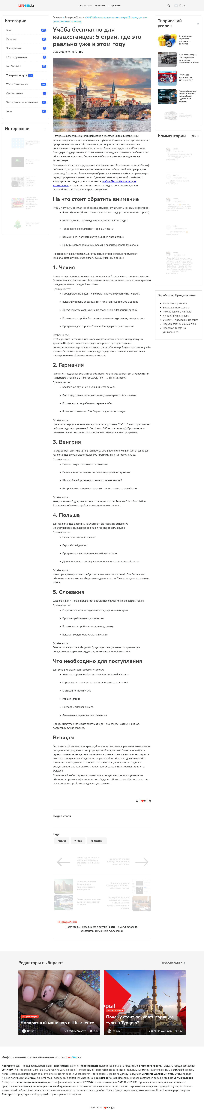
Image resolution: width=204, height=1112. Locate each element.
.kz (26, 5)
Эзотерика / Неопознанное (22, 102)
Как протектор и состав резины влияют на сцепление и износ (189, 58)
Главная (57, 17)
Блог (9, 30)
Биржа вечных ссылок (176, 307)
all (195, 136)
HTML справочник (16, 57)
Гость (180, 5)
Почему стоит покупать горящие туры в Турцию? (144, 1020)
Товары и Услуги (16, 75)
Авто (9, 111)
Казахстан (96, 840)
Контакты (100, 5)
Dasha (30, 1031)
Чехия (62, 840)
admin (116, 1031)
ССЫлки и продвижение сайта (180, 319)
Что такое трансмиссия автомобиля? (185, 77)
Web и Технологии (17, 84)
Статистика (85, 5)
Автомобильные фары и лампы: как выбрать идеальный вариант (187, 96)
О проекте (115, 5)
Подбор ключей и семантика (179, 324)
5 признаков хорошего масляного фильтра (185, 39)
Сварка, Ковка (14, 93)
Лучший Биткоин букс (176, 315)
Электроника (13, 48)
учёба (78, 840)
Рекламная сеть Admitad (177, 311)
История (11, 39)
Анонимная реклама (175, 303)
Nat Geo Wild (13, 66)
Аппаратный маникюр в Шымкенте (49, 1020)
